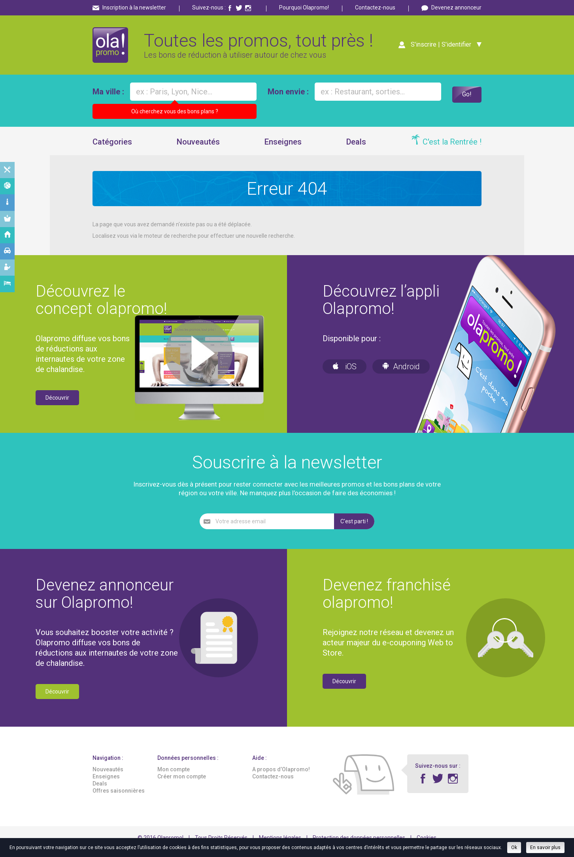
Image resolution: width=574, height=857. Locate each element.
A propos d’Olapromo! (281, 777)
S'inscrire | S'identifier (438, 48)
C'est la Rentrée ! (452, 149)
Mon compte (173, 777)
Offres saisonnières (119, 798)
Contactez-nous (375, 7)
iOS (344, 374)
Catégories (112, 149)
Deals (356, 149)
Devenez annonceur (456, 7)
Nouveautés (198, 149)
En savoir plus (545, 847)
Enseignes (283, 149)
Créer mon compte (181, 784)
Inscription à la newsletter (134, 7)
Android (401, 374)
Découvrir (57, 405)
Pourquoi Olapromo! (304, 7)
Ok (514, 847)
